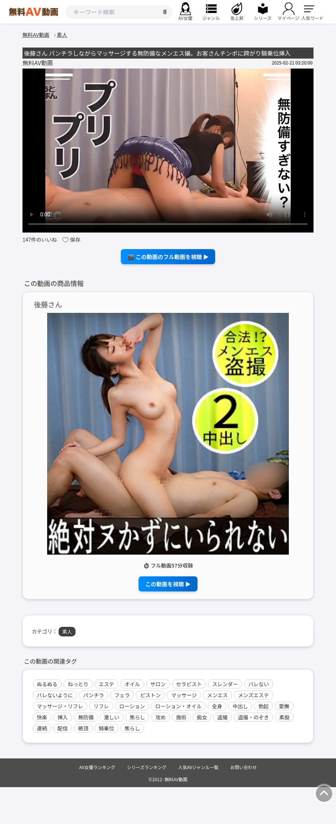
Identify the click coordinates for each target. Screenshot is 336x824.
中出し (240, 706)
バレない (258, 684)
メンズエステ (253, 695)
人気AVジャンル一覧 (198, 767)
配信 (62, 728)
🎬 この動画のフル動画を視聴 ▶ (168, 257)
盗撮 (222, 717)
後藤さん (48, 305)
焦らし (137, 717)
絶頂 (83, 728)
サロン (158, 684)
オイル (132, 684)
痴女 (202, 717)
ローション (132, 706)
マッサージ (184, 695)
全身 (217, 706)
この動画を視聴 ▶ (167, 584)
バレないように (55, 695)
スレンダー (225, 684)
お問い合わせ (243, 767)
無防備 (86, 717)
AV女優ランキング (97, 767)
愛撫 (284, 706)
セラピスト (189, 684)
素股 (284, 717)
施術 (181, 717)
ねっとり (78, 684)
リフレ (101, 706)
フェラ (122, 695)
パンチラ (93, 695)
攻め (160, 717)
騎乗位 (106, 728)
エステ (106, 684)
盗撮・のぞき (253, 717)
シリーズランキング (147, 767)
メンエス (217, 695)
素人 (67, 631)
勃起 (263, 706)
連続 (42, 728)
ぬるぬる (47, 684)
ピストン (150, 695)
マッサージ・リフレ (60, 706)
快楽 (42, 717)
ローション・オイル (178, 706)
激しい (111, 717)
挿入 (62, 717)
